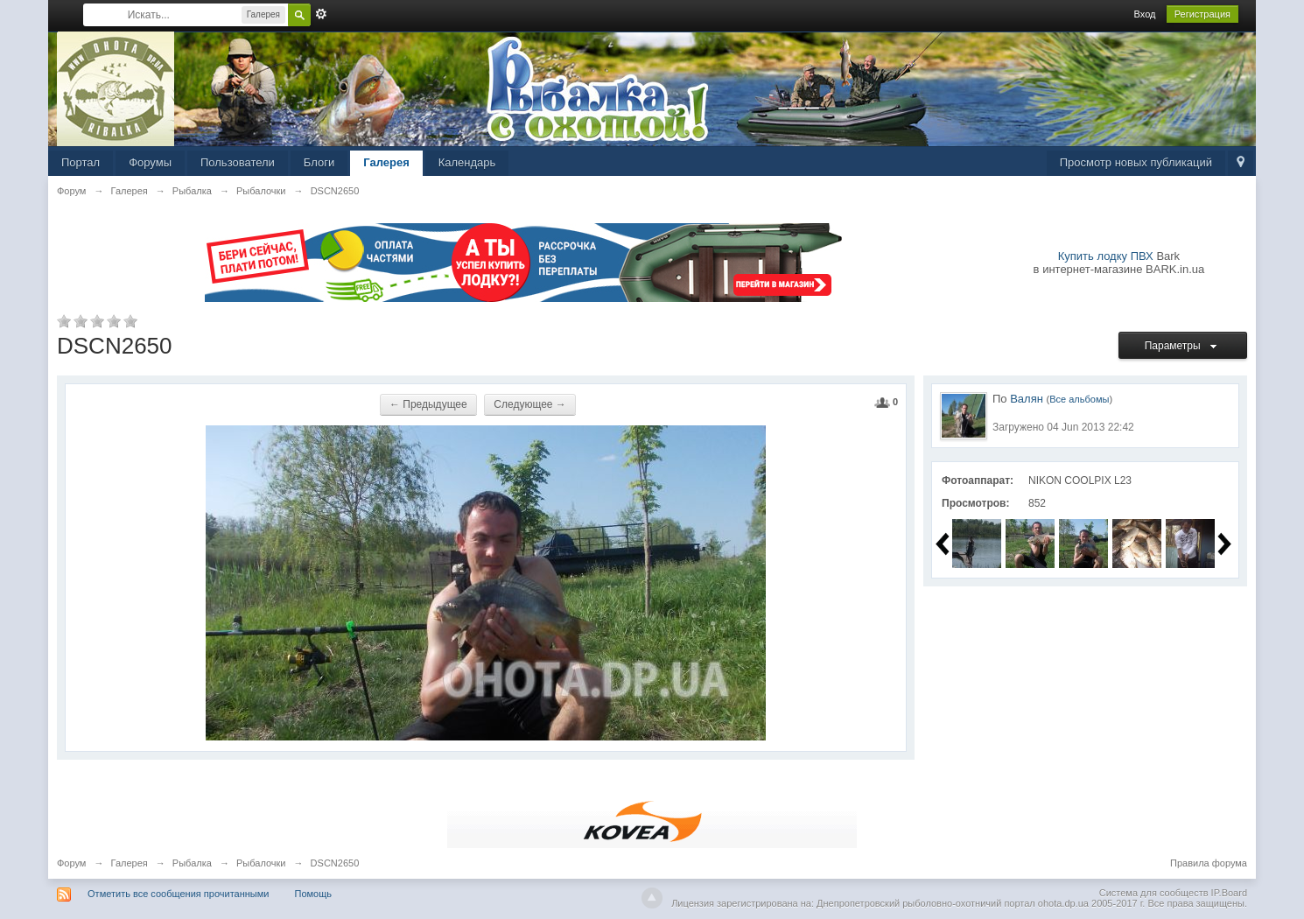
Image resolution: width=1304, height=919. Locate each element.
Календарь (467, 162)
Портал (80, 162)
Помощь (314, 893)
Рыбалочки (261, 863)
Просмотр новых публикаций (1136, 162)
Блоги (319, 162)
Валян (1026, 398)
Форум (71, 863)
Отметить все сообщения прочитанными (178, 893)
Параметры (1183, 346)
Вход (1145, 14)
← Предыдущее (428, 404)
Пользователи (237, 162)
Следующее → (530, 404)
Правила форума (1208, 863)
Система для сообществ (1154, 892)
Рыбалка (192, 863)
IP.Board (1229, 892)
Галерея (386, 162)
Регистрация (1202, 14)
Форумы (150, 162)
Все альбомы (1079, 399)
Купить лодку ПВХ (1105, 256)
